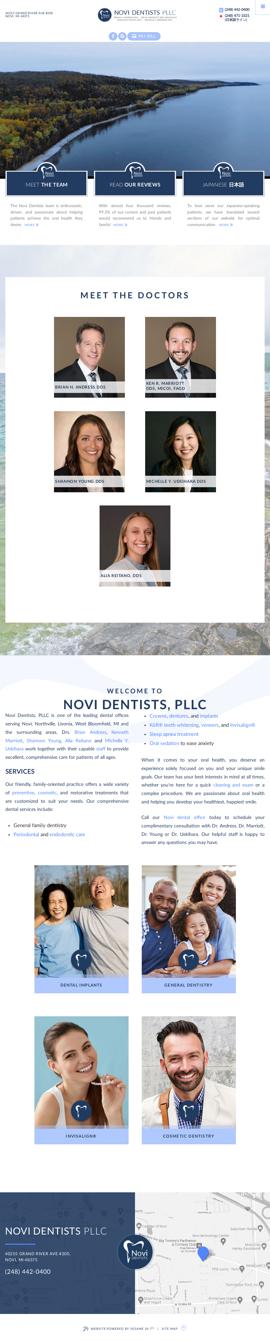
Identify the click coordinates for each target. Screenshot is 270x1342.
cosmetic (47, 793)
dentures (178, 716)
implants (209, 716)
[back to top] (184, 1328)
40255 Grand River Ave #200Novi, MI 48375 (29, 15)
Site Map (169, 1329)
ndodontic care (68, 834)
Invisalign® (242, 725)
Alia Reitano (78, 741)
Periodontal (27, 834)
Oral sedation (164, 743)
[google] (122, 36)
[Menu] (262, 7)
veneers (210, 725)
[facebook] (113, 36)
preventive (23, 793)
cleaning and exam (233, 785)
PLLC (56, 1232)
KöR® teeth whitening (174, 725)
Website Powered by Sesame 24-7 (119, 1328)
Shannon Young (44, 741)
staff (101, 749)
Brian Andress (90, 732)
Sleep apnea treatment (174, 734)
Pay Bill (144, 36)
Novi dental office (185, 817)
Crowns (158, 716)
